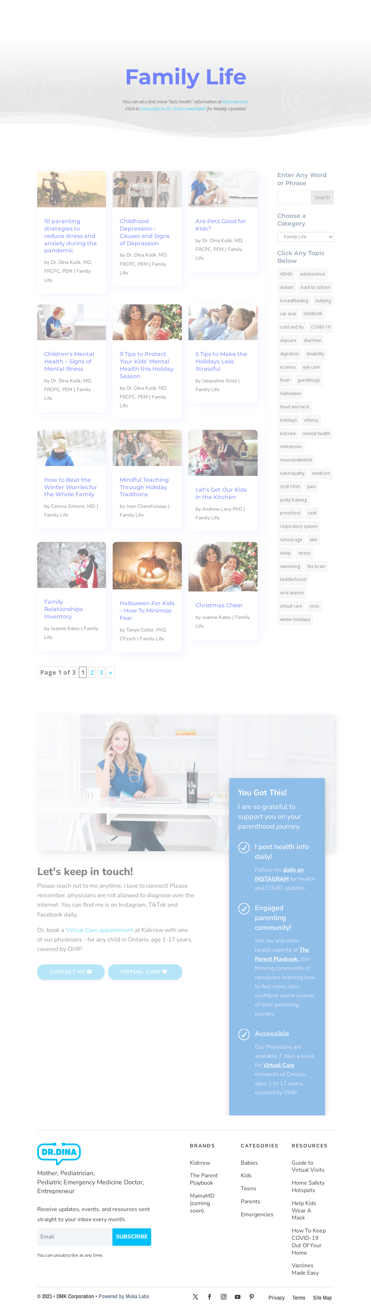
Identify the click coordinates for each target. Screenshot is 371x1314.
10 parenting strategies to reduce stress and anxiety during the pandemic (70, 236)
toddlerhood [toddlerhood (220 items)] (293, 579)
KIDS (190, 10)
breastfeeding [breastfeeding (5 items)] (294, 301)
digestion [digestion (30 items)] (289, 354)
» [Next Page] (110, 672)
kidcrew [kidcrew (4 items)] (288, 433)
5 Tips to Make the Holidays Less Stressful (221, 361)
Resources (188, 29)
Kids (246, 1175)
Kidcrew (200, 1163)
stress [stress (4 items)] (304, 553)
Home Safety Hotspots (308, 1186)
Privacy (277, 1297)
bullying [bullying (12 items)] (323, 301)
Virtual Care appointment (99, 930)
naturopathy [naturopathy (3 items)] (292, 473)
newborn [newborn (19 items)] (321, 473)
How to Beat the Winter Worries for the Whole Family (70, 487)
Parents (250, 1201)
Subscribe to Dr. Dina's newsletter (173, 108)
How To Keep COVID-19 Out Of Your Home (309, 1241)
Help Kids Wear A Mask (304, 1211)
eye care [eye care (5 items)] (311, 367)
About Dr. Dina (152, 29)
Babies (249, 1163)
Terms (298, 1297)
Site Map (322, 1297)
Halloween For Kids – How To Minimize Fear (147, 610)
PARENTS (256, 10)
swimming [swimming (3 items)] (290, 566)
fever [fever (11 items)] (285, 380)
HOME (133, 10)
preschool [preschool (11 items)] (290, 513)
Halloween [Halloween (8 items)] (290, 393)
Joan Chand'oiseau (146, 506)
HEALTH (294, 10)
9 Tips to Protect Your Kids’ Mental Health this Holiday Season (147, 365)
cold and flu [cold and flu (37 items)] (292, 327)
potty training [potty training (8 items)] (293, 500)
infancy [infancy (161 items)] (311, 420)
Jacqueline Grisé (219, 380)
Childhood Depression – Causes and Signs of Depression (145, 232)
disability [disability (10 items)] (315, 354)
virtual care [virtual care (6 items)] (291, 606)
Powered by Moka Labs (124, 1296)
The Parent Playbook (204, 1179)
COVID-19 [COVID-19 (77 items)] (320, 327)
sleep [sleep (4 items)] (285, 553)
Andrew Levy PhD (222, 509)
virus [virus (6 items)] (314, 606)
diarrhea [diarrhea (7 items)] (312, 340)
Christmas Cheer (219, 605)
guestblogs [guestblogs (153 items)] (309, 380)
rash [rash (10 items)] (312, 513)
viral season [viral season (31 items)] (292, 593)
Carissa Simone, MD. (73, 506)
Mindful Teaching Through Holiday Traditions (144, 487)
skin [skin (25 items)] (313, 540)
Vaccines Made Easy (305, 1269)
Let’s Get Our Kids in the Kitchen (221, 493)
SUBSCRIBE (303, 29)
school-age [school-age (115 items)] (291, 540)
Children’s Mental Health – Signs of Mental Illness (69, 361)
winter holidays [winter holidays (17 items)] (295, 619)
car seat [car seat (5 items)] (288, 314)
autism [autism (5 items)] (286, 287)
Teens (248, 1188)
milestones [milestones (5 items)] (291, 446)
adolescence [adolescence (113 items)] (312, 274)
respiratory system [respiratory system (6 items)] (299, 526)
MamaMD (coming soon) (202, 1203)
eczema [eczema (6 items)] (288, 367)
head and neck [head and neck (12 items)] (294, 407)
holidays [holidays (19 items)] (288, 420)
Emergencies (257, 1214)
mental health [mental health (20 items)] (316, 433)
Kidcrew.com (235, 101)
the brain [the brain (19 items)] (316, 566)
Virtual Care (278, 1065)
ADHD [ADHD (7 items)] (286, 274)
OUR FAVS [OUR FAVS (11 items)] (290, 487)
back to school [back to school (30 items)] (315, 287)
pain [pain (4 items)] (311, 487)
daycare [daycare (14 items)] (288, 340)
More (212, 29)
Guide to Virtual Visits (308, 1166)
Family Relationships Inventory (63, 609)
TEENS (219, 10)
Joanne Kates (65, 628)
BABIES (159, 10)
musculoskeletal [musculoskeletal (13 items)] (296, 460)
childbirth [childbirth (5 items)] (312, 314)
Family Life (207, 389)
